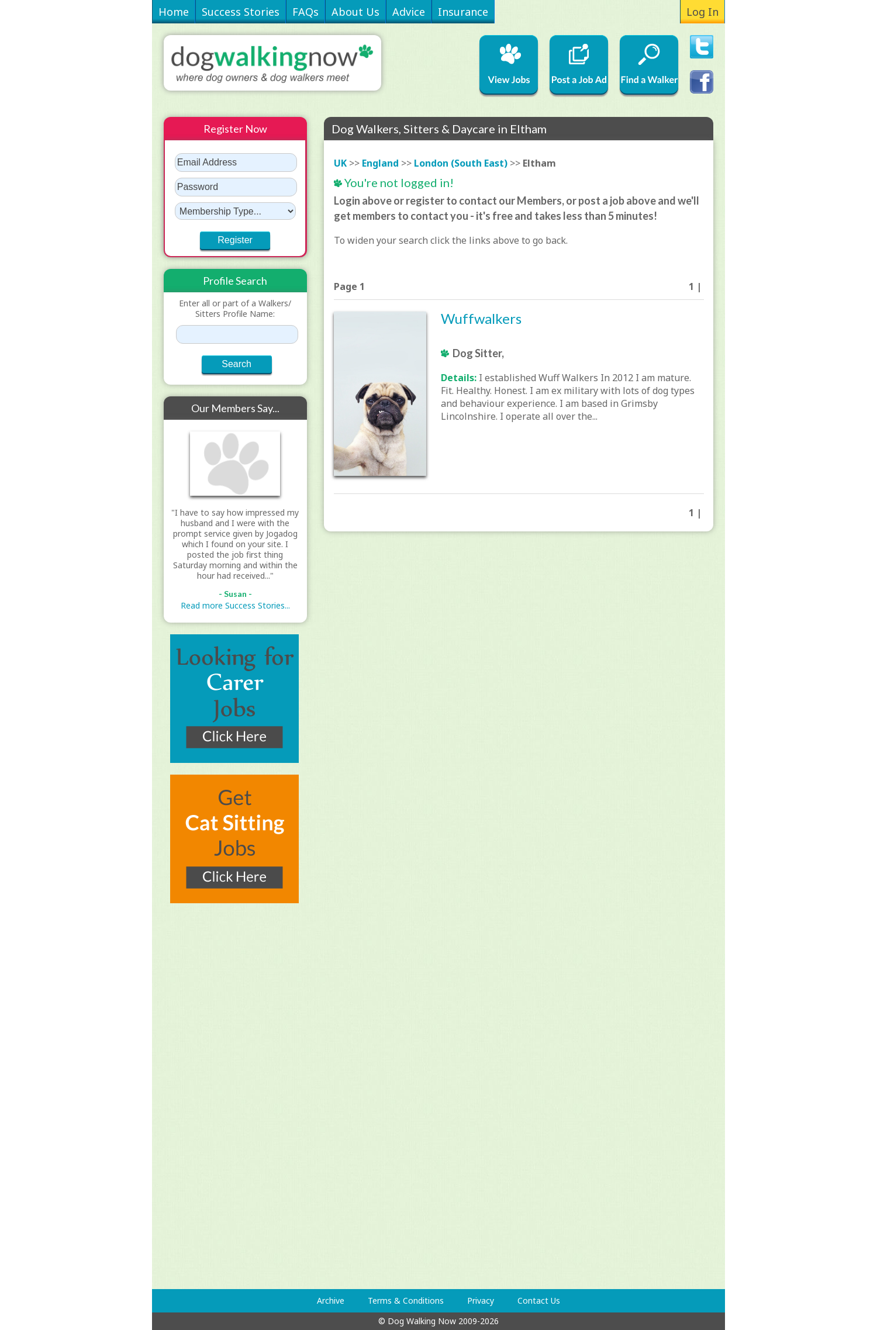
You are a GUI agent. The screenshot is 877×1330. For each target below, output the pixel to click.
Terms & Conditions (406, 1300)
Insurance (463, 12)
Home (173, 12)
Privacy (480, 1300)
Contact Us (538, 1300)
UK (340, 163)
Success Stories (240, 12)
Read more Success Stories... (235, 605)
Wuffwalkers (481, 318)
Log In (702, 12)
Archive (330, 1300)
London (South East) (460, 163)
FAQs (305, 12)
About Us (355, 12)
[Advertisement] (210, 1096)
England (380, 163)
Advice (408, 12)
